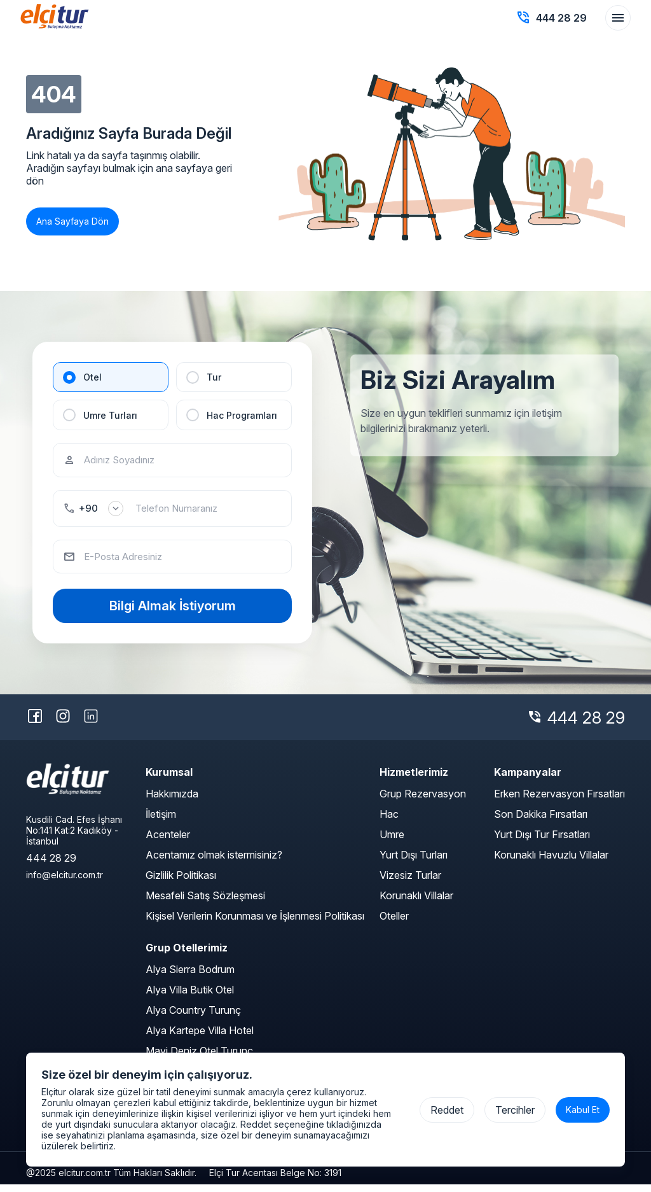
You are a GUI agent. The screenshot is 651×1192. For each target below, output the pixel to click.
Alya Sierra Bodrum (190, 977)
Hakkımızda (172, 801)
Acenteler (168, 842)
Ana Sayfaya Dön (72, 221)
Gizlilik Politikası (181, 882)
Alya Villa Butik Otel (190, 997)
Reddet (446, 1110)
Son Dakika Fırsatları (540, 821)
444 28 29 (586, 724)
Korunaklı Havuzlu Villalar (551, 862)
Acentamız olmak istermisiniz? (214, 862)
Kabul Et (583, 1109)
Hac (389, 821)
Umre (392, 842)
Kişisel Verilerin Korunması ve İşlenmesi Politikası (255, 923)
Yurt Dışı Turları (414, 862)
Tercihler (515, 1110)
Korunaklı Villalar (416, 903)
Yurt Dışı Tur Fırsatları (542, 842)
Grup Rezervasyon (423, 801)
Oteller (394, 923)
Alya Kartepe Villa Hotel (200, 1038)
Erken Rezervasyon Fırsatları (559, 801)
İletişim (161, 821)
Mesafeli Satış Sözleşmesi (205, 903)
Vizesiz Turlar (410, 882)
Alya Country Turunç (193, 1017)
